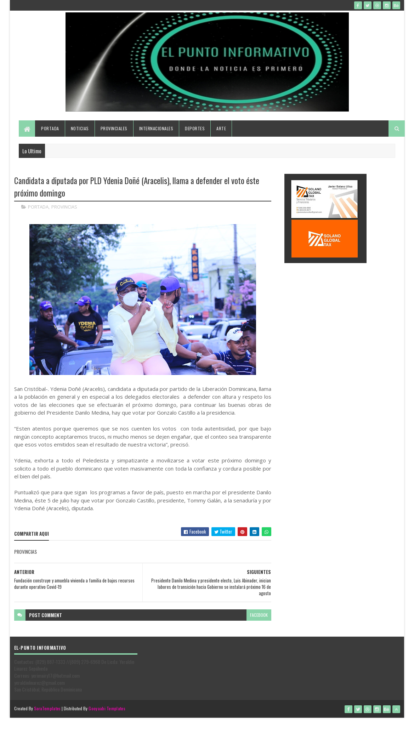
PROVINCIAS (64, 207)
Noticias (80, 128)
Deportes (195, 128)
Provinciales (114, 128)
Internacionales (156, 128)
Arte (221, 128)
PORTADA (38, 207)
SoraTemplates (47, 708)
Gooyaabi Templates (107, 708)
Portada (50, 128)
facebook (259, 615)
